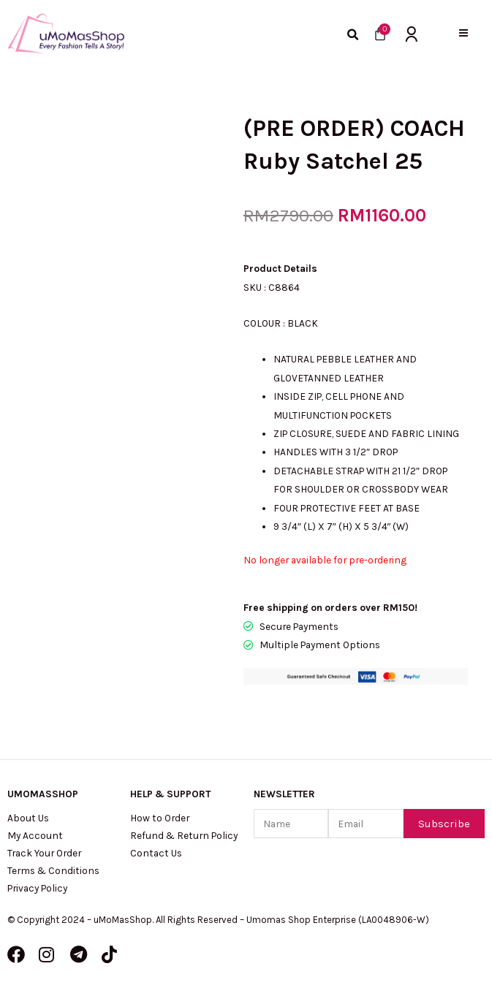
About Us (28, 818)
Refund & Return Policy (184, 835)
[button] (464, 33)
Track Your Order (44, 853)
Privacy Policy (37, 888)
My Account (35, 835)
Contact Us (156, 853)
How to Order (159, 818)
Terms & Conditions (53, 870)
